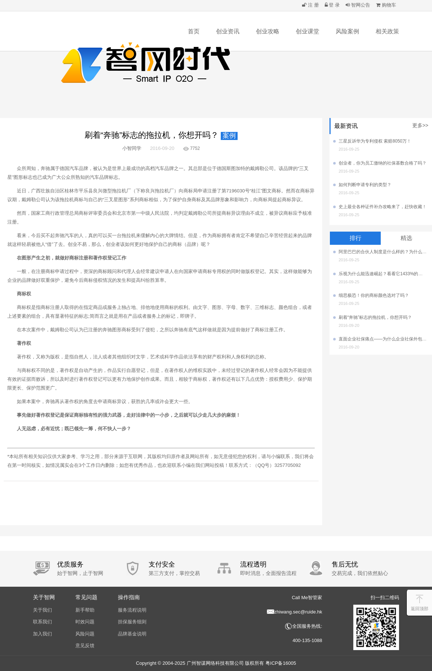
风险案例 (347, 31)
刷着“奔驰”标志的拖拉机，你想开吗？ (375, 317)
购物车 (386, 5)
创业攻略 (267, 31)
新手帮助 (84, 610)
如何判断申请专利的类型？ (365, 184)
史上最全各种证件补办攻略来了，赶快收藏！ (383, 206)
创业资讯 (227, 31)
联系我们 (42, 621)
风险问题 (84, 634)
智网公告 (358, 5)
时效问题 (84, 621)
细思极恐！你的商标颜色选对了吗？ (374, 295)
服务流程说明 (132, 610)
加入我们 (42, 634)
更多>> (420, 125)
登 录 (332, 5)
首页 (194, 31)
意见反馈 (84, 645)
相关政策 (387, 31)
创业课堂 (307, 31)
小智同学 (131, 148)
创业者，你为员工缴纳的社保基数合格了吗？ (383, 163)
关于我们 (42, 610)
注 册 (310, 5)
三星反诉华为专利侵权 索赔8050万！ (375, 141)
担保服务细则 (132, 621)
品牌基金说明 (132, 634)
